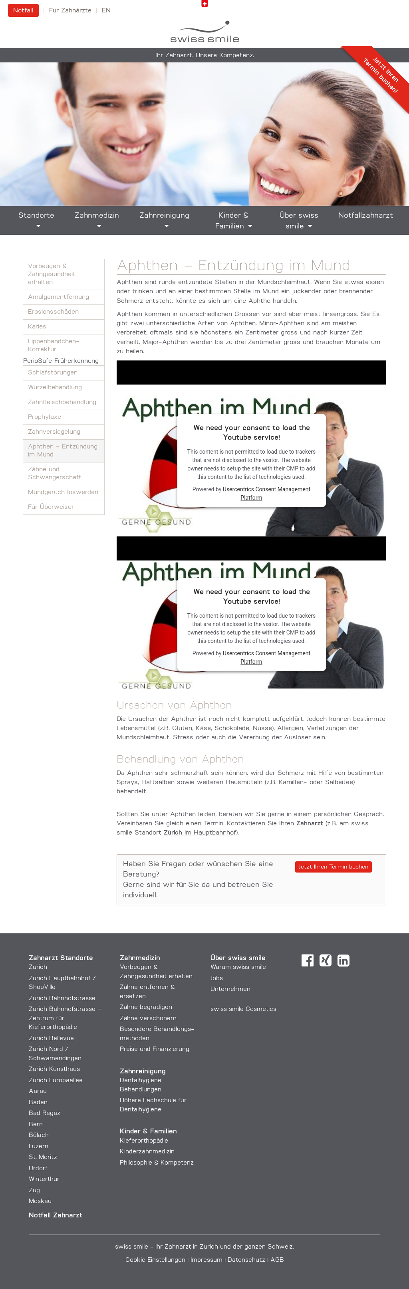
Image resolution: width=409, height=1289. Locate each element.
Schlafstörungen (52, 373)
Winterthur (44, 1180)
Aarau (38, 1092)
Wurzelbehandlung (55, 387)
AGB (277, 1260)
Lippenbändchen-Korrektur (53, 345)
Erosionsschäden (53, 312)
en (106, 11)
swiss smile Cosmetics (243, 1010)
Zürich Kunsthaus (54, 1070)
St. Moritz (43, 1158)
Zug (34, 1191)
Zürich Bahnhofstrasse (62, 999)
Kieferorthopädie (144, 1141)
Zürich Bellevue (51, 1039)
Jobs (216, 979)
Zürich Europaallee (56, 1081)
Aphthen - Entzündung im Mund (62, 451)
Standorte (36, 216)
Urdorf (38, 1169)
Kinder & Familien (232, 221)
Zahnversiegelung (54, 432)
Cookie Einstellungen (155, 1260)
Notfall (23, 11)
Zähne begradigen (146, 1008)
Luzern (38, 1147)
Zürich (38, 968)
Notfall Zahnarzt (55, 1215)
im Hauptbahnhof (200, 833)
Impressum (206, 1260)
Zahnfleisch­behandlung (62, 402)
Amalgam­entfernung (58, 297)
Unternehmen (230, 990)
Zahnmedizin (97, 216)
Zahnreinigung (164, 216)
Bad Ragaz (44, 1114)
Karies (37, 327)
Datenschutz (246, 1260)
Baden (38, 1103)
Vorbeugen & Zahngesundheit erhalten (51, 274)
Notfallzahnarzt (365, 216)
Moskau (40, 1202)
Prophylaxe (44, 417)
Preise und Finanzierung (154, 1050)
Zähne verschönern (148, 1019)
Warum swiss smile (238, 968)
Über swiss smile (299, 221)
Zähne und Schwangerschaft (54, 473)
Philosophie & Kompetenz (157, 1163)
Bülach (39, 1136)
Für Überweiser (51, 507)
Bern (36, 1125)
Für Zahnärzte (70, 11)
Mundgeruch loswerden (63, 492)
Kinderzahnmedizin (147, 1152)
